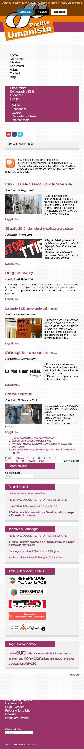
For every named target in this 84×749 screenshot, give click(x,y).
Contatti (15, 73)
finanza (58, 653)
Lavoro (16, 112)
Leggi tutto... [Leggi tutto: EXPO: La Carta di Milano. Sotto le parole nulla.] (12, 219)
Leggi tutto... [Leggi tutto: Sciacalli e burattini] (12, 432)
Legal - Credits (14, 707)
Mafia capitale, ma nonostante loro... (31, 353)
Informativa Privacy (17, 717)
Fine (41, 461)
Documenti (17, 66)
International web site (18, 699)
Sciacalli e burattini (18, 394)
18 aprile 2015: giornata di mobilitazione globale (39, 228)
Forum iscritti (13, 703)
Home (14, 55)
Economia (16, 95)
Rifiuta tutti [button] (41, 11)
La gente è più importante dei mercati (31, 308)
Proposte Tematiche (17, 710)
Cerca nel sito (13, 472)
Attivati (14, 69)
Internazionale (20, 120)
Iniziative (15, 62)
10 (23, 461)
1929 (20, 658)
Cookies (10, 714)
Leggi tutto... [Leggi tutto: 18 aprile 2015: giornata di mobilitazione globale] (12, 263)
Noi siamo (16, 58)
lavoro (31, 663)
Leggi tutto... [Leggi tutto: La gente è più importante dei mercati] (12, 343)
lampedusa (39, 653)
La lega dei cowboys (19, 273)
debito (12, 653)
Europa (14, 99)
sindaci (50, 653)
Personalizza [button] (59, 11)
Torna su (74, 674)
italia (29, 653)
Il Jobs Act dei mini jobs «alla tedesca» (33, 437)
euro (21, 652)
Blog (13, 77)
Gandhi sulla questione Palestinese (31, 440)
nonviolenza (35, 658)
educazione (17, 663)
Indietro (19, 458)
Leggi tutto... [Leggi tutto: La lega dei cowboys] (12, 299)
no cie (50, 658)
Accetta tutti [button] (25, 11)
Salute (16, 105)
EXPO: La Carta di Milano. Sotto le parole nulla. (38, 184)
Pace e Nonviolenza (24, 116)
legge (58, 658)
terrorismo (68, 658)
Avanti (31, 461)
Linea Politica (18, 88)
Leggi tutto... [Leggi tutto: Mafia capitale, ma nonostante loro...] (12, 384)
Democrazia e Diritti (22, 91)
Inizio (8, 458)
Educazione (19, 109)
